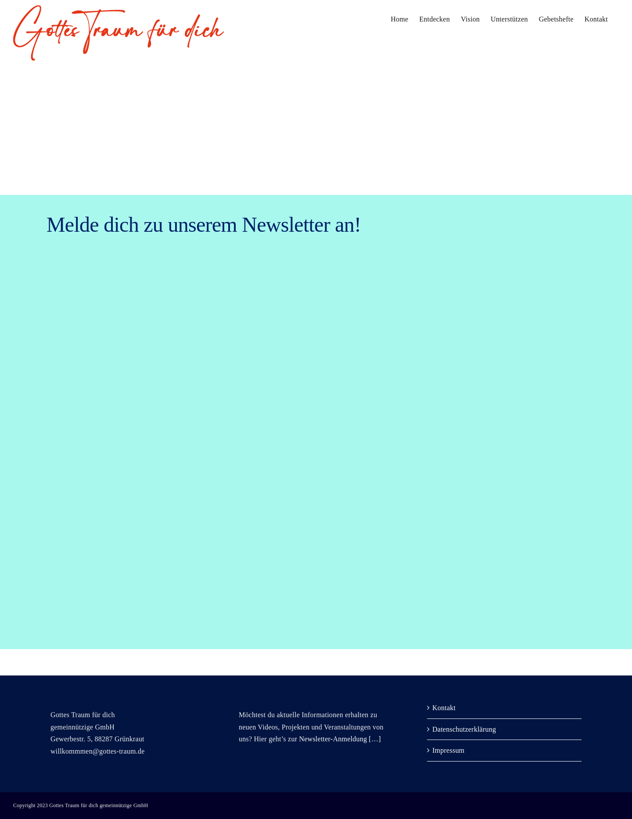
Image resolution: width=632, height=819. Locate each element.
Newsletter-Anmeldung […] (340, 739)
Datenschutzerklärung (464, 729)
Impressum (448, 750)
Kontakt (444, 707)
